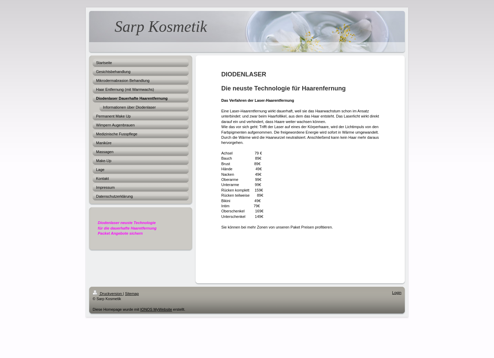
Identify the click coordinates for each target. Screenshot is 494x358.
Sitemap (132, 294)
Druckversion (108, 294)
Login (396, 293)
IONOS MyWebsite (156, 309)
